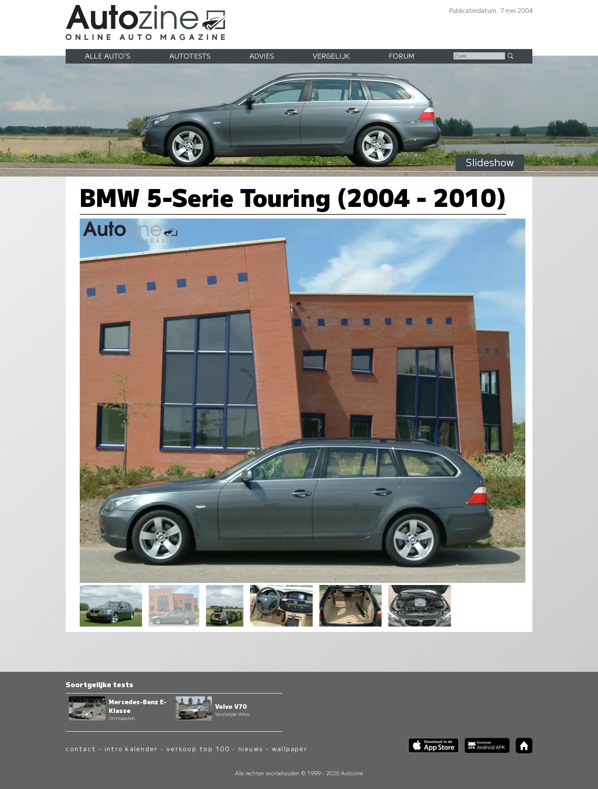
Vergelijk (331, 56)
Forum (401, 56)
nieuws (250, 748)
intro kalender (131, 748)
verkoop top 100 (198, 748)
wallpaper (290, 748)
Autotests (190, 56)
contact (81, 748)
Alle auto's (107, 56)
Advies (262, 56)
